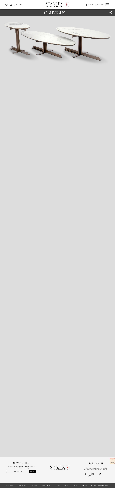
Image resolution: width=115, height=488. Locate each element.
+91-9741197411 (47, 485)
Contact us (66, 485)
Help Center (100, 4)
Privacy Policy (9, 485)
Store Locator (34, 485)
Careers (58, 485)
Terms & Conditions (21, 485)
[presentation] (14, 476)
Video (75, 485)
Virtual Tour (84, 485)
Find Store (90, 4)
